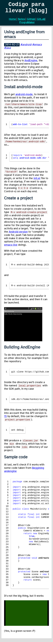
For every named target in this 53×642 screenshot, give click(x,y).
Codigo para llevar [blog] (26, 8)
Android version (18, 234)
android (27, 47)
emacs (38, 47)
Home (12, 21)
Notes (21, 21)
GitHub (31, 21)
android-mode (24, 96)
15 (5, 418)
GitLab (41, 21)
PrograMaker (27, 24)
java (8, 50)
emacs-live (10, 247)
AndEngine (30, 62)
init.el (36, 180)
